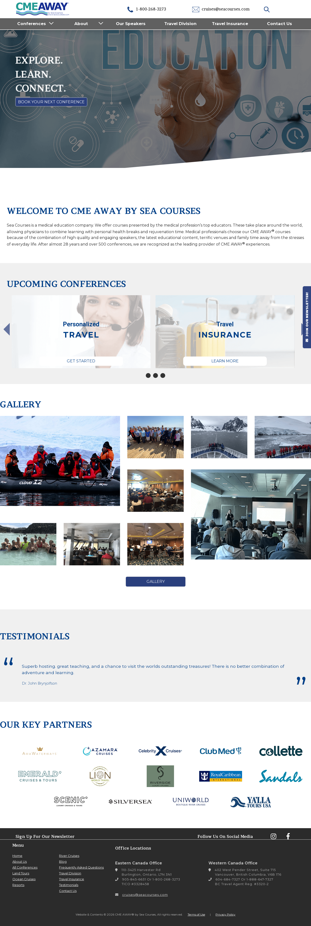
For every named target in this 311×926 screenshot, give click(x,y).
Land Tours (20, 873)
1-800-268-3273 (146, 9)
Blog (63, 861)
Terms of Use (196, 914)
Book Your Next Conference (51, 102)
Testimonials (68, 885)
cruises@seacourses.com (221, 9)
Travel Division (180, 23)
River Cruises (69, 856)
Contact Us (279, 23)
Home (17, 856)
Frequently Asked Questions (81, 867)
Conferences (31, 23)
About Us (19, 861)
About (81, 23)
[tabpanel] (118, 331)
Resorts (18, 885)
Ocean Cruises (23, 879)
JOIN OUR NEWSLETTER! (307, 317)
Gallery (156, 581)
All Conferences (24, 867)
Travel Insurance (230, 23)
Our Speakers (131, 23)
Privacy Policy (225, 914)
